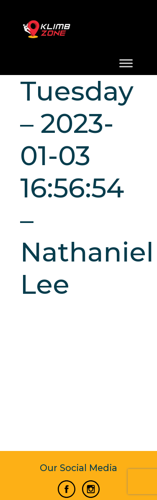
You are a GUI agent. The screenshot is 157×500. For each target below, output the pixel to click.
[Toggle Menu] (126, 63)
